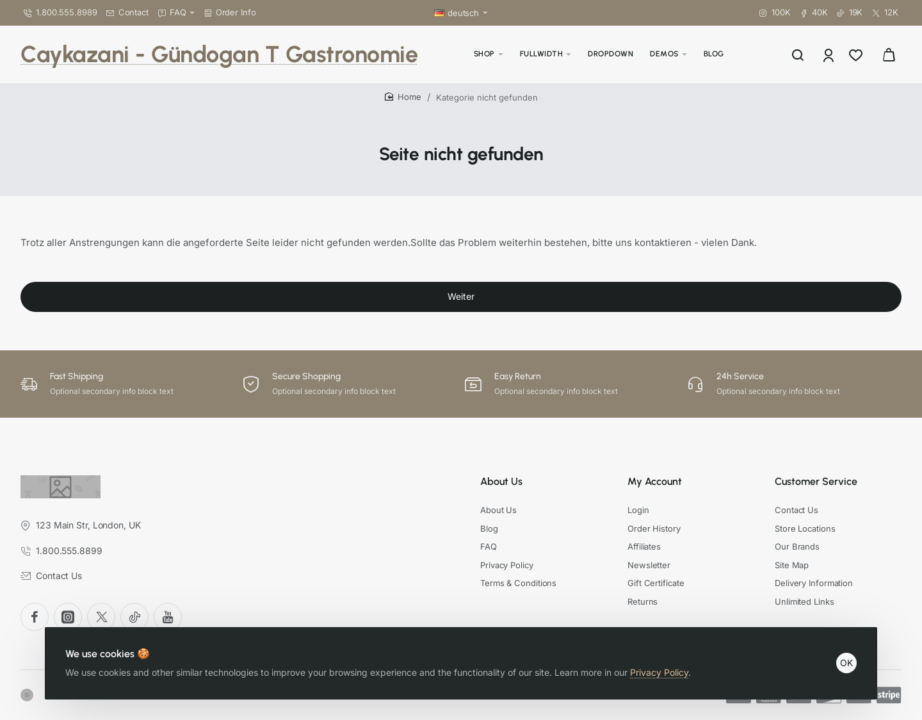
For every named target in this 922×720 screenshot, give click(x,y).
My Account (654, 481)
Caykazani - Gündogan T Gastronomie (218, 54)
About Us (501, 481)
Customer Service (816, 481)
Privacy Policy (659, 672)
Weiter (461, 296)
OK (846, 662)
